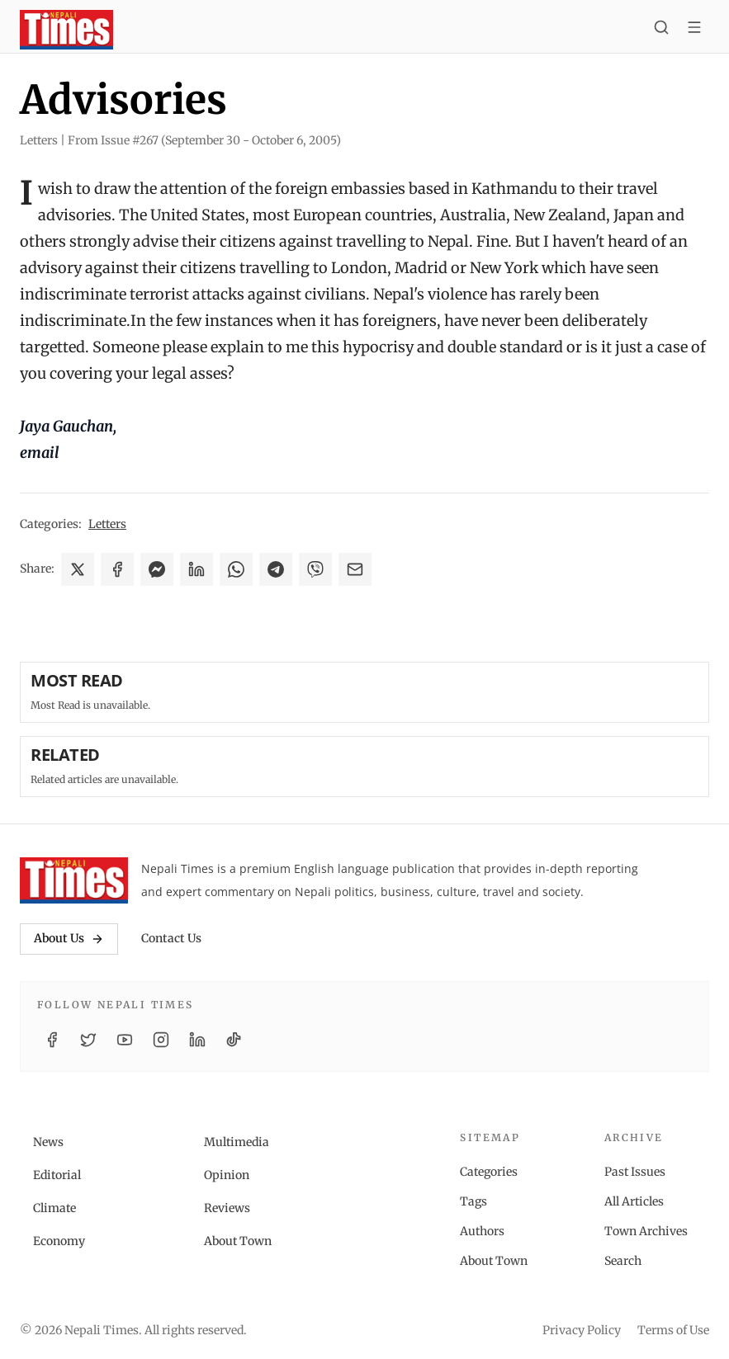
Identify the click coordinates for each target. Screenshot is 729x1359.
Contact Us (171, 938)
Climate (54, 1208)
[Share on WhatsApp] (236, 569)
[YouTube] (125, 1040)
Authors (482, 1231)
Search (622, 1260)
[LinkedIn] (197, 1040)
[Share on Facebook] (117, 569)
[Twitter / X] (88, 1040)
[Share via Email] (355, 569)
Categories (489, 1171)
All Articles (634, 1201)
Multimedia (236, 1142)
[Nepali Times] (74, 880)
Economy (59, 1241)
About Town (238, 1241)
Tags (473, 1201)
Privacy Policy (581, 1330)
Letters (107, 524)
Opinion (226, 1175)
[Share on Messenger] (156, 569)
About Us (69, 938)
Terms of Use (673, 1330)
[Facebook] (52, 1040)
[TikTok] (234, 1040)
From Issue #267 (204, 140)
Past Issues (634, 1171)
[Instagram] (161, 1040)
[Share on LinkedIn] (196, 569)
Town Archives (646, 1231)
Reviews (227, 1208)
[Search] (661, 29)
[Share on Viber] (315, 569)
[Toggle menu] (694, 29)
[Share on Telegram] (275, 569)
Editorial (57, 1175)
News (48, 1142)
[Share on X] (77, 569)
